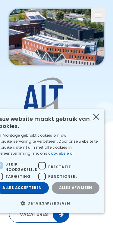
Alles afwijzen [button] (75, 187)
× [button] (95, 117)
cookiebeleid (61, 153)
